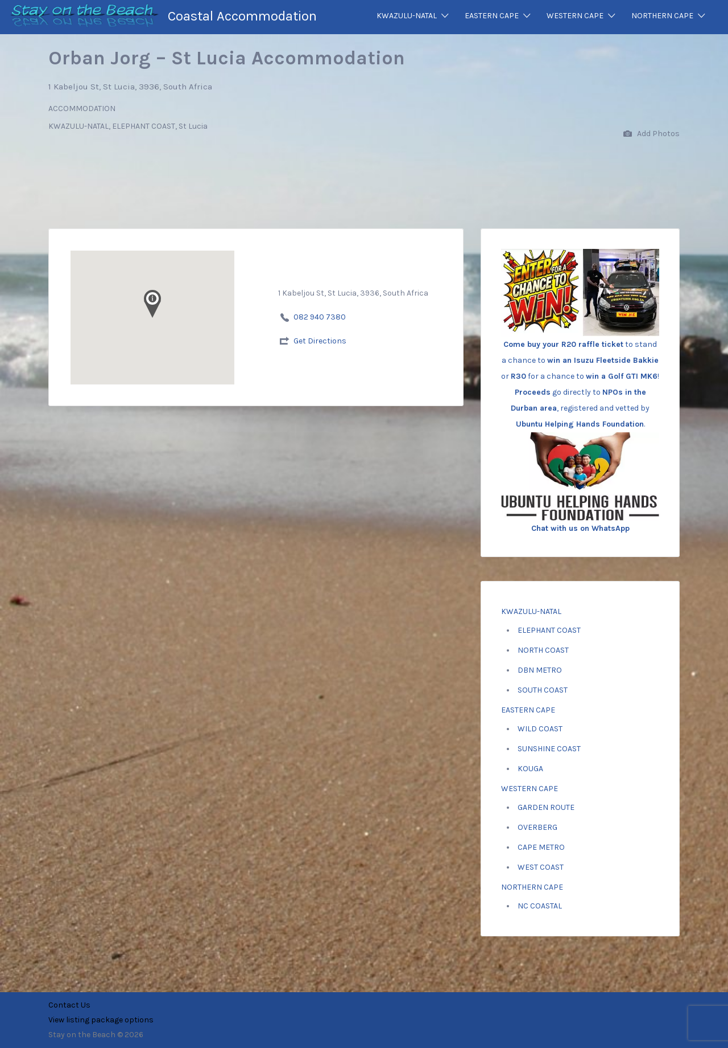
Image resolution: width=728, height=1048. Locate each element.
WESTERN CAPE (575, 16)
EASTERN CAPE (492, 16)
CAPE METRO (541, 847)
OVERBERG (537, 827)
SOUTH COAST (543, 690)
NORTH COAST (543, 650)
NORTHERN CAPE (662, 16)
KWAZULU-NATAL (407, 16)
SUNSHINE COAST (549, 749)
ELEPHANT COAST (549, 630)
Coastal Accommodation (242, 16)
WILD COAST (540, 729)
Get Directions (319, 341)
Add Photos (651, 134)
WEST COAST (541, 867)
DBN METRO (540, 670)
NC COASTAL (540, 906)
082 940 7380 (319, 317)
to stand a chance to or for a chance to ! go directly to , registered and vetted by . (580, 358)
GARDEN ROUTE (546, 807)
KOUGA (530, 768)
